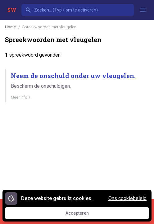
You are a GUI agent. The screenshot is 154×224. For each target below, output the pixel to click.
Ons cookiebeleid (127, 198)
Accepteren (83, 215)
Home (10, 27)
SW (11, 10)
